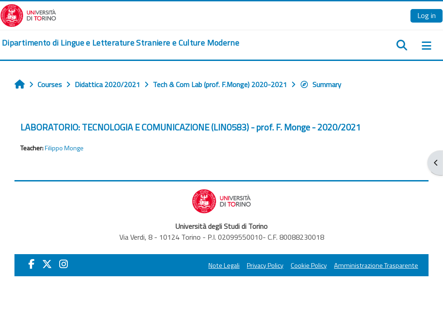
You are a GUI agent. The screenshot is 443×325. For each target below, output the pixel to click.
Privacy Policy (265, 265)
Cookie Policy (309, 265)
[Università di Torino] (28, 14)
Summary (320, 84)
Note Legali (224, 265)
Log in (426, 15)
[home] (120, 43)
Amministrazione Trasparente (376, 265)
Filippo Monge (64, 148)
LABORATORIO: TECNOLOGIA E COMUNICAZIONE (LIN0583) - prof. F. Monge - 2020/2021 (190, 127)
